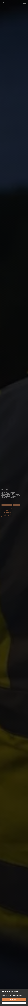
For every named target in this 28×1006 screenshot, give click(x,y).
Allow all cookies (14, 999)
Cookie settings (14, 1003)
